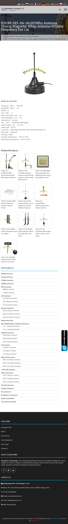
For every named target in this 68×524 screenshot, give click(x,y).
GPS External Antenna (10, 305)
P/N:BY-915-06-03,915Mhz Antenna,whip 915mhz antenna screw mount (43, 232)
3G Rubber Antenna (9, 351)
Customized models (8, 402)
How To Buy (4, 444)
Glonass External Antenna (11, 317)
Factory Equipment (6, 440)
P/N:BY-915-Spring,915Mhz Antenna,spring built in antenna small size (42, 204)
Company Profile (6, 427)
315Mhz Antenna (7, 280)
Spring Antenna (7, 277)
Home (5, 36)
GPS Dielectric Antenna (10, 301)
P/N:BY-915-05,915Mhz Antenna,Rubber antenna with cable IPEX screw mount (25, 232)
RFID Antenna (20, 36)
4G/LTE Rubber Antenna (11, 378)
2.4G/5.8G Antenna (8, 369)
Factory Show (5, 436)
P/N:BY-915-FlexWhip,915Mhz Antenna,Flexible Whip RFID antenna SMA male (8, 174)
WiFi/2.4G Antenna (8, 357)
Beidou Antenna (7, 320)
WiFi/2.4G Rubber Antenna (11, 363)
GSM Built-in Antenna (10, 335)
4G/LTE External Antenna (11, 382)
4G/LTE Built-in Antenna (11, 375)
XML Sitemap (55, 518)
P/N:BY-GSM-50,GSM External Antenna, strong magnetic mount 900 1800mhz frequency (25, 204)
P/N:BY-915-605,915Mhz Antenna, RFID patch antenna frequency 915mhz (8, 204)
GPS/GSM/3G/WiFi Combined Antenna (15, 324)
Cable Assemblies (7, 398)
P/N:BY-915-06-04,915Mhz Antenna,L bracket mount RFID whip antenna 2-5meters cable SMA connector (26, 175)
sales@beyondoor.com (10, 2)
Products (11, 36)
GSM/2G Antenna (7, 333)
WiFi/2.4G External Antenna (12, 366)
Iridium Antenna (7, 388)
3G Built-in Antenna (9, 347)
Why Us (3, 431)
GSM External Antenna (10, 342)
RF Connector (6, 392)
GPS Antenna (6, 296)
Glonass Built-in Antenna (11, 310)
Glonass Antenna (7, 308)
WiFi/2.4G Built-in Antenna (11, 360)
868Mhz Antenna (8, 289)
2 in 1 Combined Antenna (11, 326)
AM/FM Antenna (7, 274)
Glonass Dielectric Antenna (11, 314)
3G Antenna (5, 345)
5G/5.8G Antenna (7, 385)
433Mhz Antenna (7, 284)
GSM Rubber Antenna (10, 338)
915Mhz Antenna (32, 36)
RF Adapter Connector (9, 395)
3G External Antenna (9, 354)
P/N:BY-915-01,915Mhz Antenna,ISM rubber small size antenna (9, 231)
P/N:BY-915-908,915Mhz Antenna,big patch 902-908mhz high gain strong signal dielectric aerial (43, 174)
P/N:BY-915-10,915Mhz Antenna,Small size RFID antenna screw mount (8, 260)
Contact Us (4, 448)
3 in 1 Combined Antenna (11, 329)
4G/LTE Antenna (7, 373)
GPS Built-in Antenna (10, 298)
